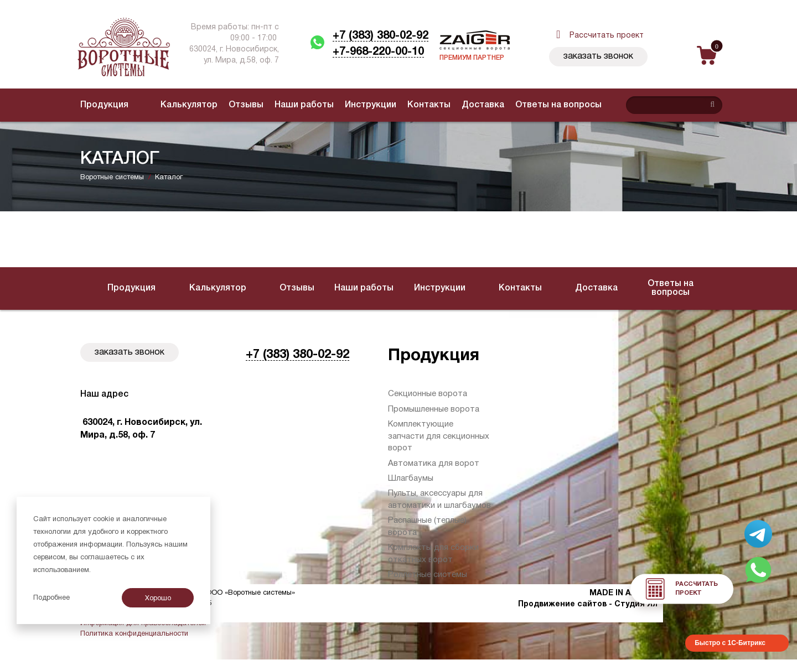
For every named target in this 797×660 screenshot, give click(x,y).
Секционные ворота (427, 394)
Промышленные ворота (433, 409)
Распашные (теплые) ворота (427, 526)
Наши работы (283, 105)
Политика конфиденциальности (134, 634)
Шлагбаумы (410, 478)
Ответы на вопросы (537, 105)
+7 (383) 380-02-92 (380, 36)
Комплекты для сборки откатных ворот (433, 553)
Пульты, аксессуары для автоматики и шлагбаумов (439, 499)
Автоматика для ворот (433, 463)
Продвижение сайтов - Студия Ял (588, 604)
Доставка (462, 105)
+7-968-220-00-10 (378, 52)
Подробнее (51, 598)
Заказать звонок (598, 56)
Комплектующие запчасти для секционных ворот (438, 436)
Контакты (407, 105)
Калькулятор (167, 105)
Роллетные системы (427, 575)
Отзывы (225, 105)
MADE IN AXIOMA (623, 593)
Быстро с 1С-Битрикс (730, 643)
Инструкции (349, 105)
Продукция (104, 105)
